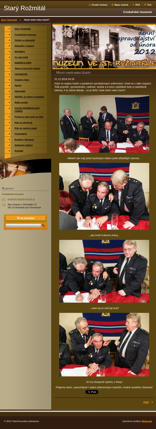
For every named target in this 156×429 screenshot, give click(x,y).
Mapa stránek (121, 5)
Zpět (146, 402)
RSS (137, 5)
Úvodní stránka (99, 5)
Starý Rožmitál (9, 20)
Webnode (147, 421)
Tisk (149, 5)
